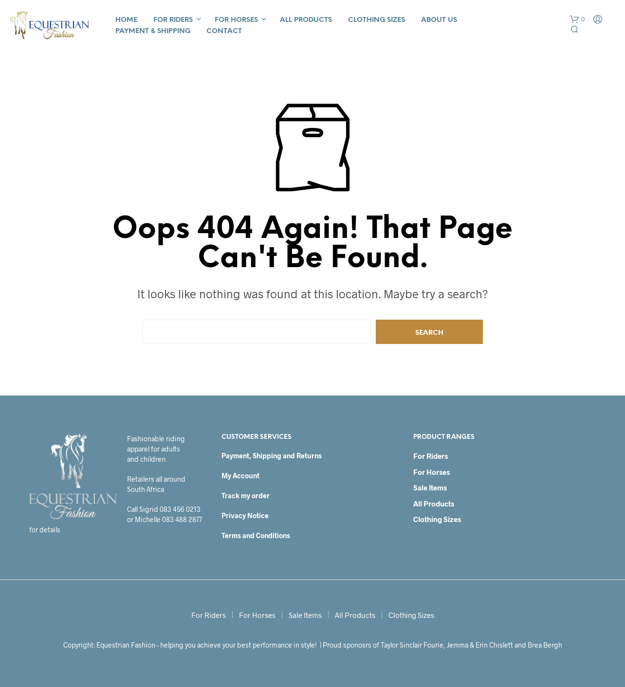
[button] (577, 19)
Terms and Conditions (255, 535)
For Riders (173, 20)
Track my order (245, 495)
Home (126, 20)
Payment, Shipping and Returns (271, 456)
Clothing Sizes (376, 20)
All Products (306, 20)
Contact (224, 31)
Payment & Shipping (152, 31)
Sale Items (430, 487)
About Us (439, 20)
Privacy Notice (245, 515)
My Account (240, 475)
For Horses (236, 20)
